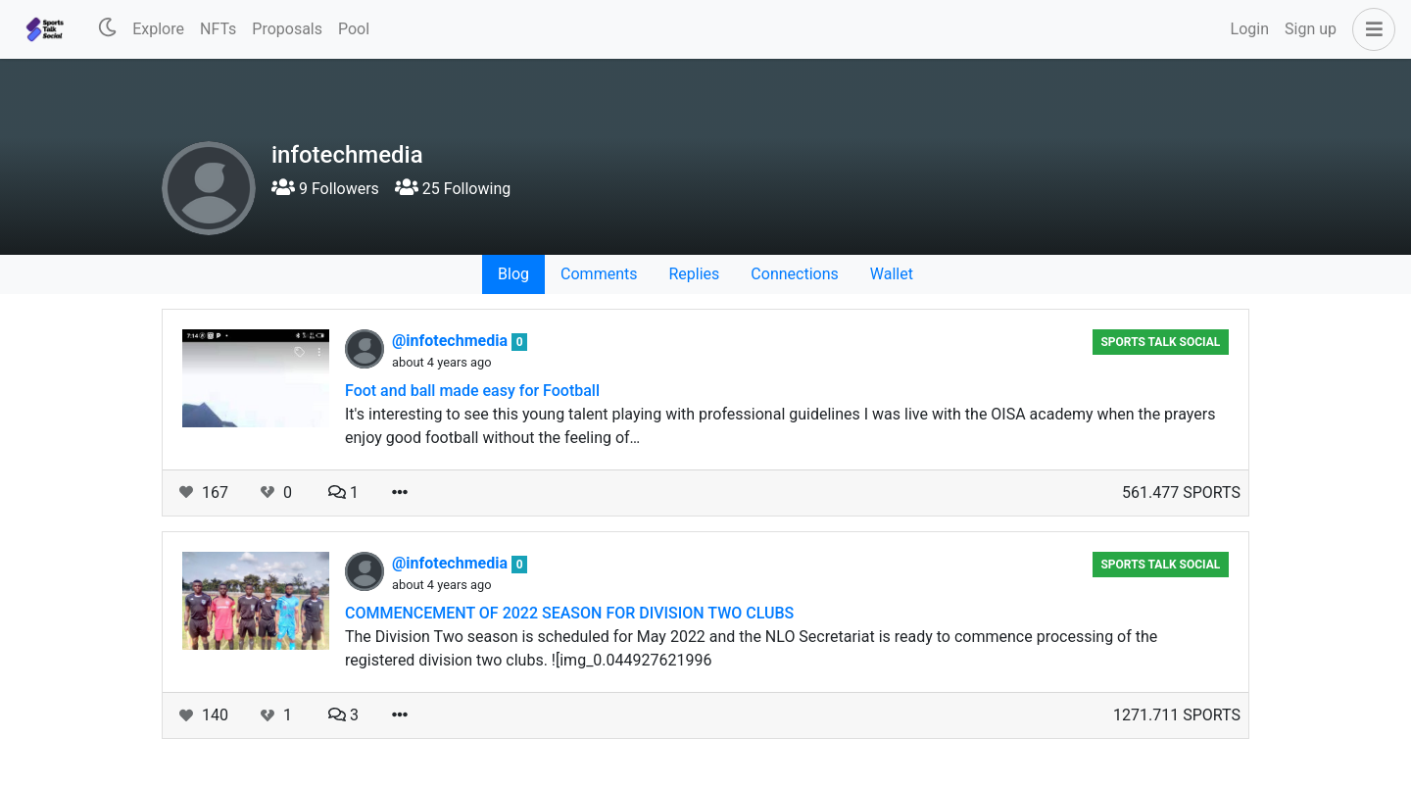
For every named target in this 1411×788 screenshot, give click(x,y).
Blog (513, 274)
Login (1250, 29)
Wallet (891, 274)
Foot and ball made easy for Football (472, 390)
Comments (598, 274)
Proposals (287, 29)
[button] (1369, 29)
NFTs (218, 29)
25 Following (453, 188)
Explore (158, 29)
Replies (693, 274)
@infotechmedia (451, 340)
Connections (794, 274)
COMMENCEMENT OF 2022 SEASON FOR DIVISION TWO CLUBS (569, 613)
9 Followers (325, 188)
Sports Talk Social (1160, 342)
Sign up (1311, 29)
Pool (353, 29)
